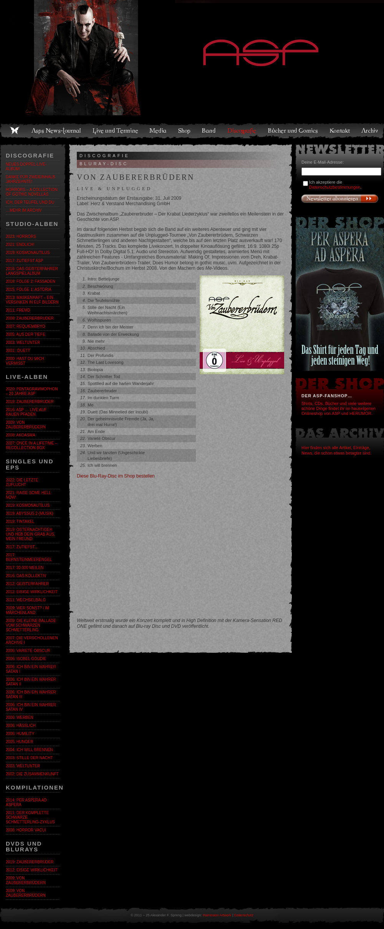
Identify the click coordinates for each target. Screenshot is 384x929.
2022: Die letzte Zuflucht (22, 482)
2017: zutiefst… (22, 547)
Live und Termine (116, 130)
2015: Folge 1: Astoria (28, 289)
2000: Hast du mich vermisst (25, 361)
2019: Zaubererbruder (29, 402)
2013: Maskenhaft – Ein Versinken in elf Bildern (32, 299)
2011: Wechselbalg (26, 600)
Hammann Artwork (217, 915)
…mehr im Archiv (23, 210)
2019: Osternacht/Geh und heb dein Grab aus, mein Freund (30, 534)
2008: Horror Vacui (26, 830)
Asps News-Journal (56, 130)
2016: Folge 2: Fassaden (30, 281)
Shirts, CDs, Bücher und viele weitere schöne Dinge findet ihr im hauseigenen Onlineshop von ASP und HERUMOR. (338, 408)
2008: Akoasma (20, 435)
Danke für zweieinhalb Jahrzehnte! (30, 179)
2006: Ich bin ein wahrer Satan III (31, 694)
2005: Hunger (19, 742)
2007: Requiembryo (25, 326)
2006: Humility (20, 734)
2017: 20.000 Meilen (24, 568)
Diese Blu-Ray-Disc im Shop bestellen (116, 476)
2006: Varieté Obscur (28, 651)
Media (158, 130)
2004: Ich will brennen (29, 750)
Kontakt (340, 130)
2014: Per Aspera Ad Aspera (26, 802)
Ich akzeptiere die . (335, 184)
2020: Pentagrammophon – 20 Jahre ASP (32, 391)
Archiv (370, 130)
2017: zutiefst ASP (24, 261)
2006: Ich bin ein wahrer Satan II (31, 681)
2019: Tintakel (20, 521)
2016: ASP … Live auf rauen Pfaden (26, 412)
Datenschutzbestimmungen (334, 187)
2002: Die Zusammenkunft (32, 774)
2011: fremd (18, 310)
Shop (184, 130)
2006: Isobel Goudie (26, 659)
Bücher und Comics (293, 130)
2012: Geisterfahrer (27, 584)
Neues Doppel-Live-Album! (26, 166)
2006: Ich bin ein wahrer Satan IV (31, 707)
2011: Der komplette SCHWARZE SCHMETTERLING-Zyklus (30, 817)
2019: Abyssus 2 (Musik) (29, 513)
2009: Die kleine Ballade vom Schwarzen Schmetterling (31, 625)
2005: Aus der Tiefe (25, 334)
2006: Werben (19, 717)
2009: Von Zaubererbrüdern (26, 424)
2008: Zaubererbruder (29, 318)
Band (209, 130)
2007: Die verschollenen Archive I (32, 640)
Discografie (242, 130)
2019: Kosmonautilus (28, 252)
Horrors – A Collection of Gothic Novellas (31, 191)
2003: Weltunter (23, 342)
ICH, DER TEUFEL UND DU (30, 202)
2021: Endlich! (20, 244)
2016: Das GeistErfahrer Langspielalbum (32, 271)
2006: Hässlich (21, 725)
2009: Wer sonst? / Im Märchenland (27, 610)
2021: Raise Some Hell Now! (28, 495)
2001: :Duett (18, 350)
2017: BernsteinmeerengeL (29, 557)
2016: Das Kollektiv (26, 576)
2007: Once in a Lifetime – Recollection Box (31, 445)
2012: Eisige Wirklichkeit (32, 592)
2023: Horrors (21, 236)
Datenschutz (243, 915)
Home (15, 130)
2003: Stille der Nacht (29, 758)
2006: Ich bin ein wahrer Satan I (31, 669)
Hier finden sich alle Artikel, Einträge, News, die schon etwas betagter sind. (336, 450)
